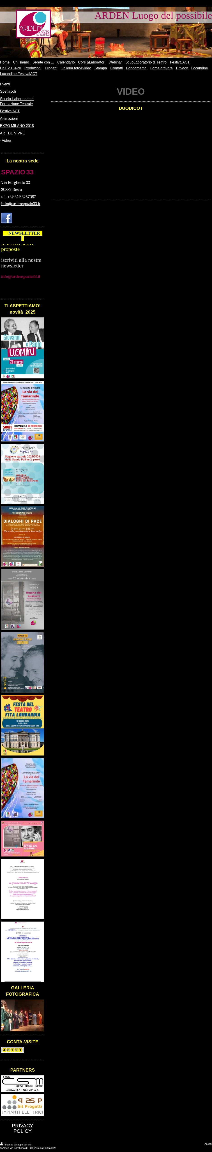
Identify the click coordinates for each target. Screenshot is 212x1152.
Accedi (208, 1144)
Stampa (7, 1144)
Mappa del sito (23, 1144)
